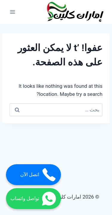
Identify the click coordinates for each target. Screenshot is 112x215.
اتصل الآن (38, 174)
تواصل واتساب (33, 198)
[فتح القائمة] (12, 11)
